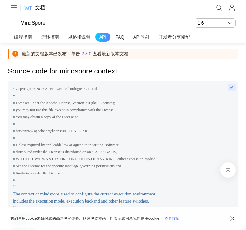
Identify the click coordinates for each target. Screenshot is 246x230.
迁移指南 (50, 37)
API (103, 37)
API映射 (141, 37)
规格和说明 (79, 37)
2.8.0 (89, 53)
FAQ (119, 37)
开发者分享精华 (174, 37)
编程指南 (23, 37)
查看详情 (172, 218)
